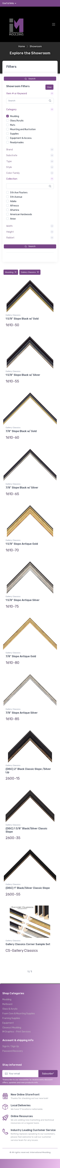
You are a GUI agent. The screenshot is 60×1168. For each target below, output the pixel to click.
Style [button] (9, 167)
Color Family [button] (13, 172)
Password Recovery (12, 1051)
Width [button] (9, 226)
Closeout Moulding (11, 1027)
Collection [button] (11, 178)
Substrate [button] (11, 155)
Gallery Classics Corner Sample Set (28, 944)
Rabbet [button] (10, 237)
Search (30, 78)
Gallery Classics (30, 272)
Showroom (36, 46)
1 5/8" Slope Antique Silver (23, 600)
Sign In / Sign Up (10, 1046)
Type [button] (9, 161)
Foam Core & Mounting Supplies (18, 1013)
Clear (49, 87)
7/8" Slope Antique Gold (21, 656)
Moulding (10, 272)
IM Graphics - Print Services (16, 1031)
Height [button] (10, 231)
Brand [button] (9, 149)
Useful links (8, 3)
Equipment (8, 1023)
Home (21, 46)
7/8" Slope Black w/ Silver (22, 487)
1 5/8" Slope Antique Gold (22, 543)
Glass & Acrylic (10, 1008)
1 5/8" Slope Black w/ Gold (22, 318)
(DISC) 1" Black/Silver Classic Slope (28, 887)
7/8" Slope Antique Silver (22, 712)
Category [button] (11, 109)
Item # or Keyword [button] (16, 93)
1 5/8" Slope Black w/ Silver (23, 374)
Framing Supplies (11, 1018)
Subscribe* (48, 1073)
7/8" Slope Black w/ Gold (21, 431)
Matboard (7, 1004)
